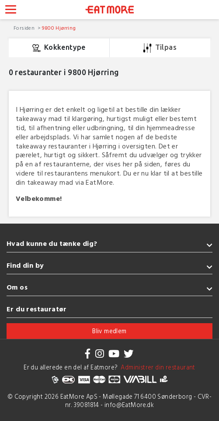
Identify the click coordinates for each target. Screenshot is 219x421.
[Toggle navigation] (10, 10)
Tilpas (160, 48)
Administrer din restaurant (156, 367)
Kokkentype (59, 48)
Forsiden (25, 27)
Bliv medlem (109, 330)
